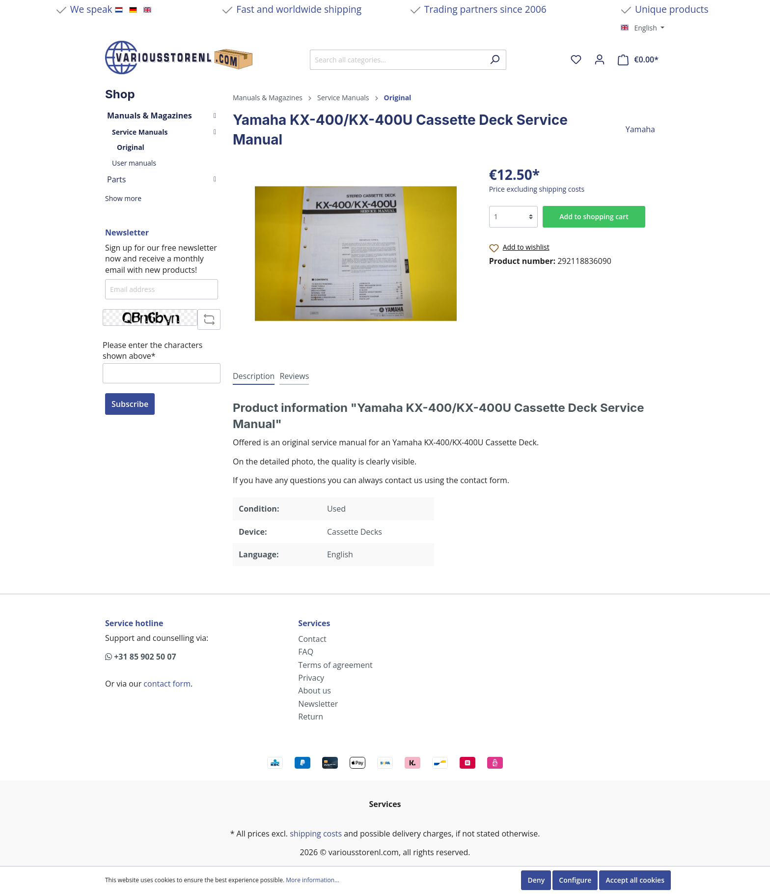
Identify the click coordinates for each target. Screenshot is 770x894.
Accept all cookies (634, 880)
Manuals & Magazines (161, 115)
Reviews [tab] (294, 376)
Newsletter (318, 703)
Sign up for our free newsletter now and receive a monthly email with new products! (161, 258)
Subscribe (129, 404)
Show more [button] (123, 198)
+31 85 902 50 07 (140, 656)
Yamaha (640, 129)
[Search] (494, 60)
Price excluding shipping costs (537, 189)
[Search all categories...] (397, 60)
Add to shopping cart (594, 216)
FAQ (305, 651)
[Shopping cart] (638, 60)
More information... (312, 880)
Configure (575, 880)
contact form (167, 683)
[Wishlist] (576, 59)
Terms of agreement (335, 665)
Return (310, 716)
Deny (536, 880)
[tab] (254, 376)
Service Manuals (164, 132)
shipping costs (316, 833)
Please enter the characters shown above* (152, 350)
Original (130, 147)
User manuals (134, 163)
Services (314, 623)
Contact (312, 639)
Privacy (311, 677)
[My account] (599, 59)
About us (314, 690)
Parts (161, 179)
